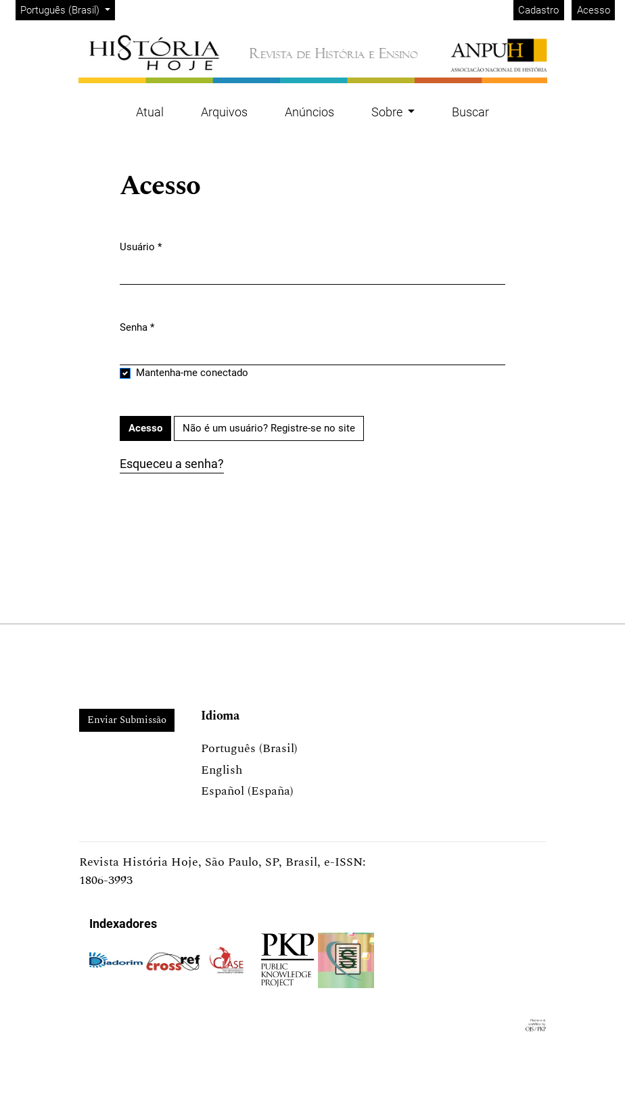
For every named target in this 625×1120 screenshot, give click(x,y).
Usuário (141, 246)
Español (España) (247, 791)
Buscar (470, 112)
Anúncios (309, 112)
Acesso (593, 10)
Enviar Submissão (126, 720)
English (221, 770)
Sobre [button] (388, 112)
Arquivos (224, 112)
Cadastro (538, 10)
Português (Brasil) (67, 9)
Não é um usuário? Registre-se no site (269, 428)
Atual (150, 112)
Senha (137, 326)
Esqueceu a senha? (172, 464)
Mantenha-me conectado (192, 373)
